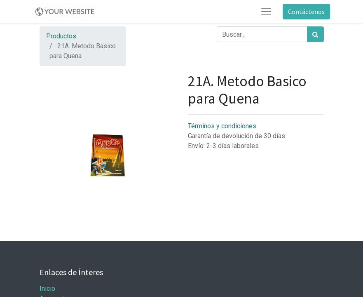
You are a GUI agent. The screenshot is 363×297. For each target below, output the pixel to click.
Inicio (47, 288)
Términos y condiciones (222, 126)
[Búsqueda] (315, 34)
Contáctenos (306, 11)
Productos (61, 36)
